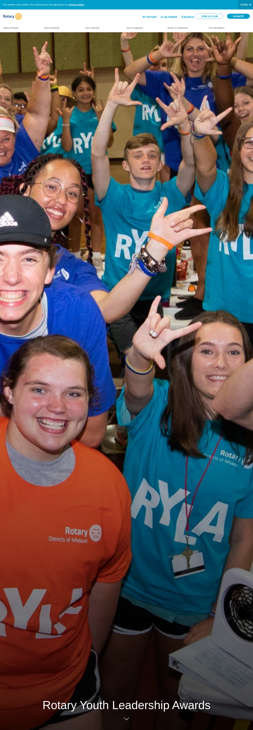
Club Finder (169, 17)
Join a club (209, 16)
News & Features (185, 26)
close (244, 5)
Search (189, 16)
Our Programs (143, 26)
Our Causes (102, 26)
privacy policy (76, 4)
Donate (238, 16)
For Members (229, 26)
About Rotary (20, 26)
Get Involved (61, 26)
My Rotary (149, 17)
